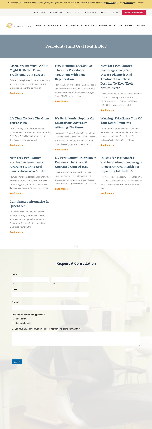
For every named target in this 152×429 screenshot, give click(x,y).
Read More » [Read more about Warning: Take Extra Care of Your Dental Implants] (107, 145)
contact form (128, 3)
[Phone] (50, 307)
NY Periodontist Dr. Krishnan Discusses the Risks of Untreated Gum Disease (75, 162)
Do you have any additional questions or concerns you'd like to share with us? (46, 329)
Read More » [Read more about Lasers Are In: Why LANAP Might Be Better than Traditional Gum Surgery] (16, 93)
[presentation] (30, 358)
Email (15, 289)
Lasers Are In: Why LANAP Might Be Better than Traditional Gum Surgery (29, 70)
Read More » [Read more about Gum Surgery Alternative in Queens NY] (16, 232)
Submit (17, 362)
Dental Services (54, 25)
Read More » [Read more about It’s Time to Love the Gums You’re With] (16, 145)
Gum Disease (90, 25)
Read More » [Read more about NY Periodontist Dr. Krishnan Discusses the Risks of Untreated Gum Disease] (61, 188)
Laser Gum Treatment (73, 25)
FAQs (68, 12)
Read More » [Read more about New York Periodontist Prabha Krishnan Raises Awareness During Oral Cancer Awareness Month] (16, 193)
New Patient (20, 319)
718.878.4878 (110, 3)
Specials (103, 12)
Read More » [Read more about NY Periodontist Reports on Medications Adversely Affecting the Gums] (61, 149)
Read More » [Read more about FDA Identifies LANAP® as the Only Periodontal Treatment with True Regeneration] (61, 101)
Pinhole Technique (107, 25)
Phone (15, 302)
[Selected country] (13, 307)
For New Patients (56, 12)
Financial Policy (90, 12)
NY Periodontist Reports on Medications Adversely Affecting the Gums (74, 122)
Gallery (77, 12)
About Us (40, 25)
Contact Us (141, 25)
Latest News (115, 12)
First (13, 284)
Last (53, 284)
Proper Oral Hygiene (126, 25)
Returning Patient (22, 323)
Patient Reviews (39, 12)
